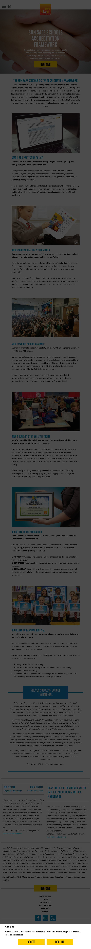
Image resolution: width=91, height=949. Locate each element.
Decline (59, 942)
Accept (31, 942)
